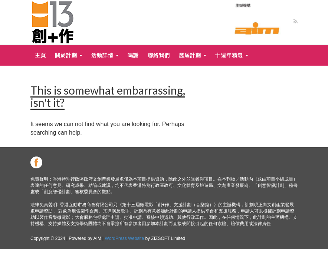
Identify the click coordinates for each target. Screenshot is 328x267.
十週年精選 (231, 55)
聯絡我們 (159, 55)
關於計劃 (68, 55)
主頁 (40, 55)
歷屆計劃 (192, 55)
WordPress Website (124, 238)
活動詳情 (105, 55)
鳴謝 (133, 55)
